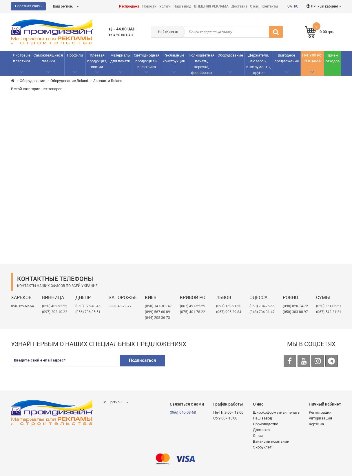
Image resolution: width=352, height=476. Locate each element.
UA (289, 6)
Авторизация (320, 418)
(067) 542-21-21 (328, 312)
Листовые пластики (21, 58)
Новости (149, 6)
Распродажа (129, 6)
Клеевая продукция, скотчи (97, 61)
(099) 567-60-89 (157, 312)
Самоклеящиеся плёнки (48, 58)
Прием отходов (333, 58)
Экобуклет (262, 447)
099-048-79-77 (120, 306)
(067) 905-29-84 (228, 312)
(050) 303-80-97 (295, 312)
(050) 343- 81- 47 (158, 306)
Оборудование (230, 55)
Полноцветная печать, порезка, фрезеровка (201, 64)
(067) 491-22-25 (192, 306)
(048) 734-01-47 (262, 312)
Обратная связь (28, 6)
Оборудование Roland (69, 81)
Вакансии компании (271, 441)
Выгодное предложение (286, 58)
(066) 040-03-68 (183, 412)
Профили (75, 55)
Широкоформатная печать (276, 412)
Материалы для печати (120, 58)
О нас (254, 6)
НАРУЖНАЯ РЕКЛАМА (312, 58)
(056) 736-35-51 (88, 312)
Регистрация (320, 412)
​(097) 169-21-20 (228, 306)
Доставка (239, 6)
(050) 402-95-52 (54, 306)
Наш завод (182, 6)
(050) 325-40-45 (88, 306)
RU (296, 6)
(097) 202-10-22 (54, 312)
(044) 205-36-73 (157, 318)
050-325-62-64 (22, 306)
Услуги (165, 6)
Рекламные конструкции (174, 58)
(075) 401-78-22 (192, 312)
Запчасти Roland (107, 81)
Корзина (316, 424)
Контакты (270, 6)
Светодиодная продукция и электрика (146, 61)
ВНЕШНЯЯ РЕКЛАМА (211, 6)
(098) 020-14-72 (295, 306)
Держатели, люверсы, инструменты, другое (258, 64)
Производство (265, 424)
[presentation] (215, 366)
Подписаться (142, 360)
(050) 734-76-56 (262, 306)
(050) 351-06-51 (328, 306)
